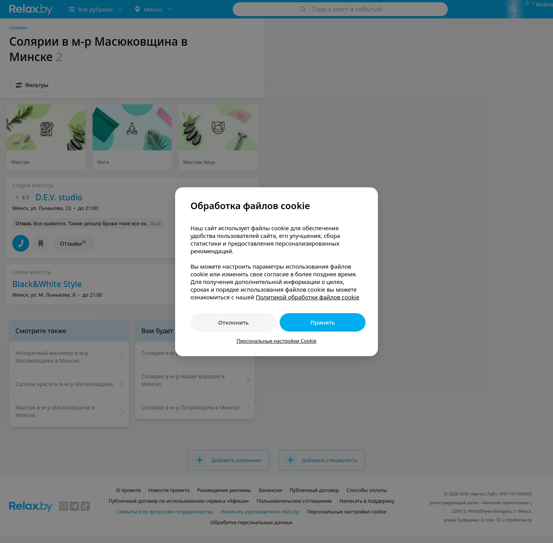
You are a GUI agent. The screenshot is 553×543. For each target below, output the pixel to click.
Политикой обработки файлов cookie (307, 297)
